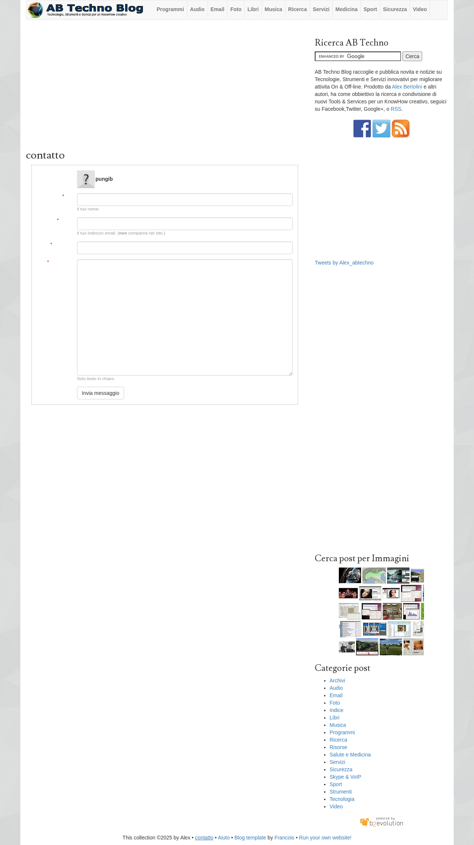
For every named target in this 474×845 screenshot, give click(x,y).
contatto (204, 838)
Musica (273, 9)
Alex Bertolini (407, 87)
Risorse (338, 747)
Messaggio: (59, 262)
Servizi (321, 9)
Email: (64, 220)
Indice (336, 710)
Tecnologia (342, 799)
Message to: (60, 173)
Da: (66, 196)
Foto (235, 9)
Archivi (337, 680)
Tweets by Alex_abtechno (344, 263)
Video (420, 9)
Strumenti (341, 792)
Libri (252, 9)
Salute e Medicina (350, 755)
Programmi (170, 9)
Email (217, 9)
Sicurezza (395, 9)
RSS (396, 109)
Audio (197, 9)
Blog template (250, 838)
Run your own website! (325, 838)
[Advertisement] (165, 86)
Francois (284, 838)
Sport (370, 9)
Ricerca (297, 9)
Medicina (347, 9)
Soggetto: (60, 244)
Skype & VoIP (345, 777)
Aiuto (224, 838)
